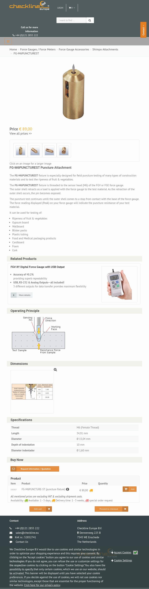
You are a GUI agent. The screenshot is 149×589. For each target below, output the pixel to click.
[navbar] (8, 41)
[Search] (90, 20)
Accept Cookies (126, 552)
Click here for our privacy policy (42, 585)
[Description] (69, 490)
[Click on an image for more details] (21, 295)
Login (60, 7)
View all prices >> (21, 133)
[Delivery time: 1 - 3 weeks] (91, 491)
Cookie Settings (123, 560)
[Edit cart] (40, 510)
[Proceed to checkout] (111, 510)
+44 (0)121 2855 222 (25, 31)
